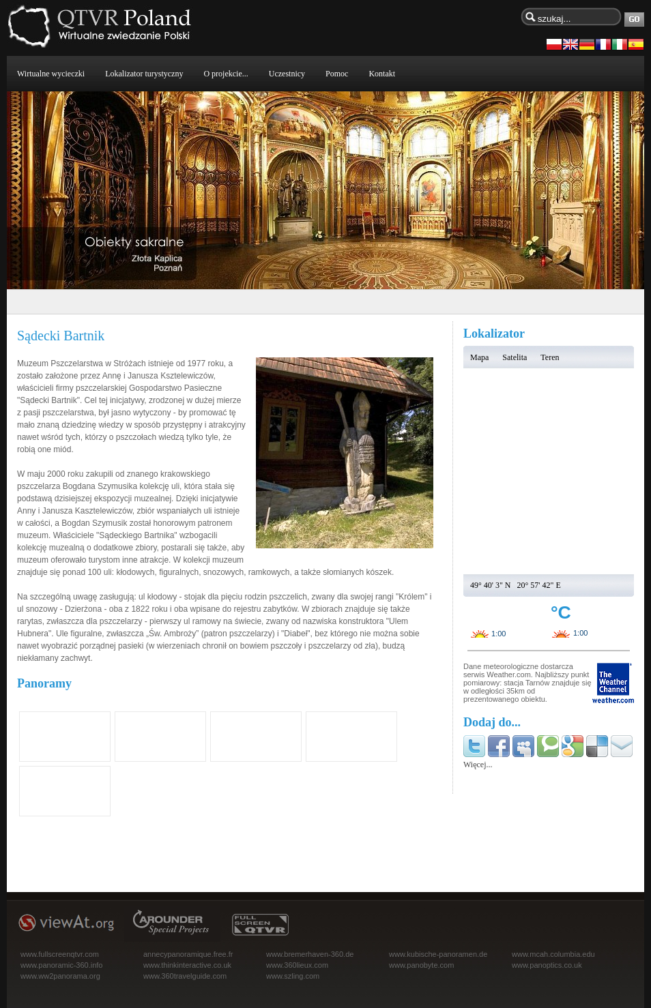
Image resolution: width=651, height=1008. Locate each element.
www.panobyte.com (421, 965)
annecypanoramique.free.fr (188, 954)
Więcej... (478, 764)
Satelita (514, 357)
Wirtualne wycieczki (51, 73)
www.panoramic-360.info (61, 965)
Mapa (479, 357)
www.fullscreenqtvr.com (59, 954)
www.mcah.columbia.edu (553, 954)
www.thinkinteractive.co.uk (187, 965)
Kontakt (381, 73)
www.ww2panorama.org (60, 976)
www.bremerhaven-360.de (309, 954)
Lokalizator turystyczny (144, 73)
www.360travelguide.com (185, 976)
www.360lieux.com (297, 965)
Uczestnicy (287, 73)
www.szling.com (292, 976)
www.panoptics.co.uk (547, 965)
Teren (549, 357)
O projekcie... (225, 73)
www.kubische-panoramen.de (438, 954)
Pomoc (337, 73)
